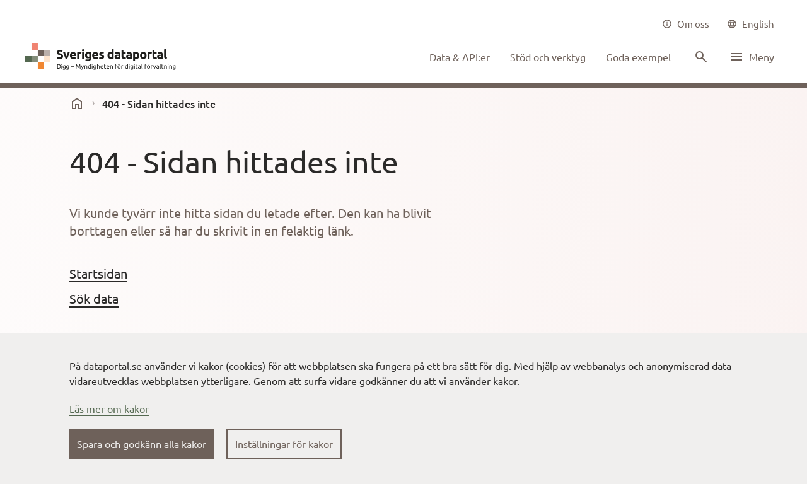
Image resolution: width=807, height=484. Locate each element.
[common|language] (750, 24)
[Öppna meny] (751, 57)
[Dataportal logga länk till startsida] (103, 57)
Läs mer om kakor (109, 408)
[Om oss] (685, 24)
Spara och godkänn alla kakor (141, 443)
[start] (76, 103)
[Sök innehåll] (700, 57)
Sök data (94, 298)
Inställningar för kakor (284, 443)
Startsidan (98, 273)
